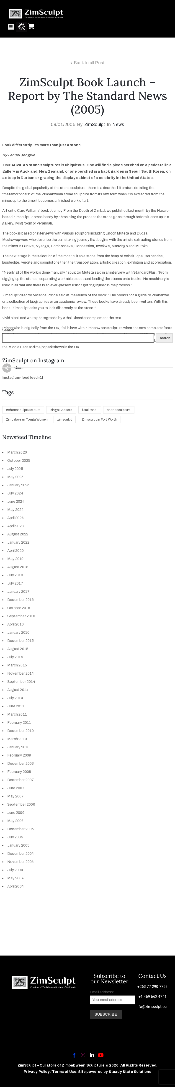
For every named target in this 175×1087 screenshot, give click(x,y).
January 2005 (18, 845)
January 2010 (18, 747)
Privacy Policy (37, 1072)
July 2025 (15, 469)
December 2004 (20, 853)
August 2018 (17, 567)
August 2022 (17, 534)
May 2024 (15, 510)
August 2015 (17, 649)
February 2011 (19, 722)
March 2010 (17, 739)
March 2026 (17, 452)
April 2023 (15, 526)
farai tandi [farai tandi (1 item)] (89, 410)
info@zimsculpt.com (153, 1006)
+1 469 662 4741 (153, 996)
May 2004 (15, 878)
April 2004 (15, 886)
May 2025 (15, 477)
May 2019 (15, 559)
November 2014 (20, 673)
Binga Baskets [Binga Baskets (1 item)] (61, 410)
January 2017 (18, 591)
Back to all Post (89, 63)
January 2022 (18, 542)
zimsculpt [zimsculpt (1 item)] (64, 419)
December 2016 (20, 600)
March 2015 (17, 665)
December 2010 (20, 731)
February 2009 (19, 755)
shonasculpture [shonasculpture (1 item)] (119, 410)
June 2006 (15, 813)
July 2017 (15, 583)
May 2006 (15, 821)
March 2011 (17, 714)
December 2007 (20, 780)
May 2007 (15, 796)
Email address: (112, 997)
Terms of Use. (64, 1072)
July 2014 (15, 698)
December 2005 (20, 829)
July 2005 (15, 837)
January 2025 (18, 485)
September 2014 (21, 681)
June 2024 (16, 501)
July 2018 (15, 575)
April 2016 (15, 624)
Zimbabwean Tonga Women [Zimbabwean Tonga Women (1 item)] (27, 419)
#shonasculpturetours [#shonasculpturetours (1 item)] (23, 410)
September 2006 (21, 804)
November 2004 (20, 862)
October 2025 (18, 460)
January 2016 (18, 632)
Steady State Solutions (130, 1072)
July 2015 (15, 657)
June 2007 (16, 788)
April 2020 (15, 550)
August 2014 (17, 690)
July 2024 (15, 493)
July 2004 (15, 870)
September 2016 (21, 616)
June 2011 (15, 706)
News (118, 124)
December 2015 (20, 641)
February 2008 (19, 772)
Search (8, 330)
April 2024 (15, 518)
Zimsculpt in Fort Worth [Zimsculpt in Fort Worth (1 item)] (99, 419)
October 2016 (18, 608)
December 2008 (20, 763)
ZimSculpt (94, 124)
